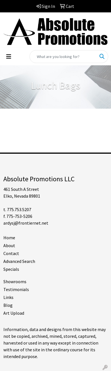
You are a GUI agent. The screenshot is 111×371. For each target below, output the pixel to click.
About (9, 245)
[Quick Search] (63, 56)
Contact (11, 253)
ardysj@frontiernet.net (25, 223)
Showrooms (14, 281)
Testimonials (16, 289)
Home (9, 237)
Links (8, 297)
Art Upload (13, 313)
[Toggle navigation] (9, 57)
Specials (11, 269)
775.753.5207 (19, 209)
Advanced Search (19, 261)
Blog (8, 305)
